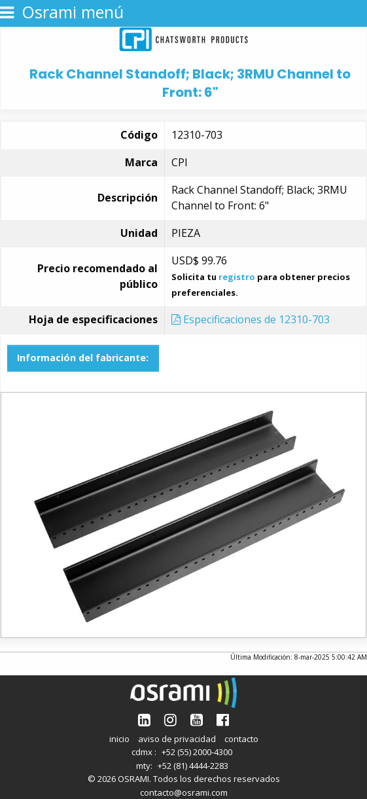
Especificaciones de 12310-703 (250, 319)
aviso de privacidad (177, 739)
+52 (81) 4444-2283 (193, 766)
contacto (241, 739)
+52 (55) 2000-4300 (197, 752)
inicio (119, 739)
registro (236, 277)
